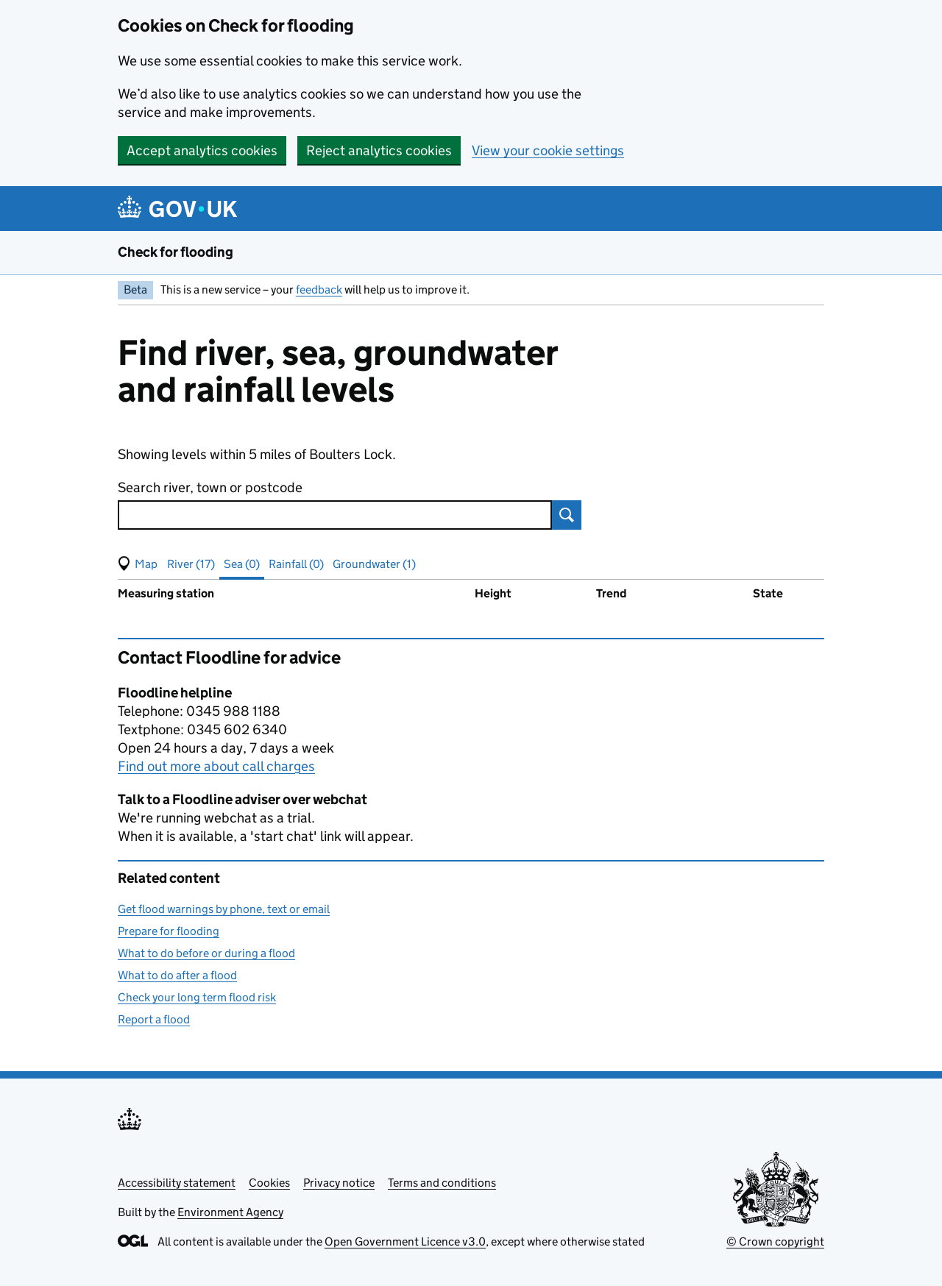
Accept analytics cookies (202, 150)
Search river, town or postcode (210, 487)
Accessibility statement (177, 1183)
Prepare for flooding (168, 931)
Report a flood (154, 1019)
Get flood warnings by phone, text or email (224, 909)
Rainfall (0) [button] (296, 564)
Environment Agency (230, 1212)
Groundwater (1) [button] (374, 564)
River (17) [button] (191, 564)
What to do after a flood (177, 975)
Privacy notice (339, 1183)
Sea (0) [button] (242, 564)
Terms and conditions (442, 1183)
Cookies (269, 1183)
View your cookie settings (548, 150)
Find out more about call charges (216, 766)
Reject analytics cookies (379, 150)
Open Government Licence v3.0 (405, 1241)
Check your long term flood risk (197, 997)
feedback (319, 289)
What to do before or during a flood (206, 953)
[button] (137, 564)
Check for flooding (175, 252)
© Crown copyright (775, 1241)
